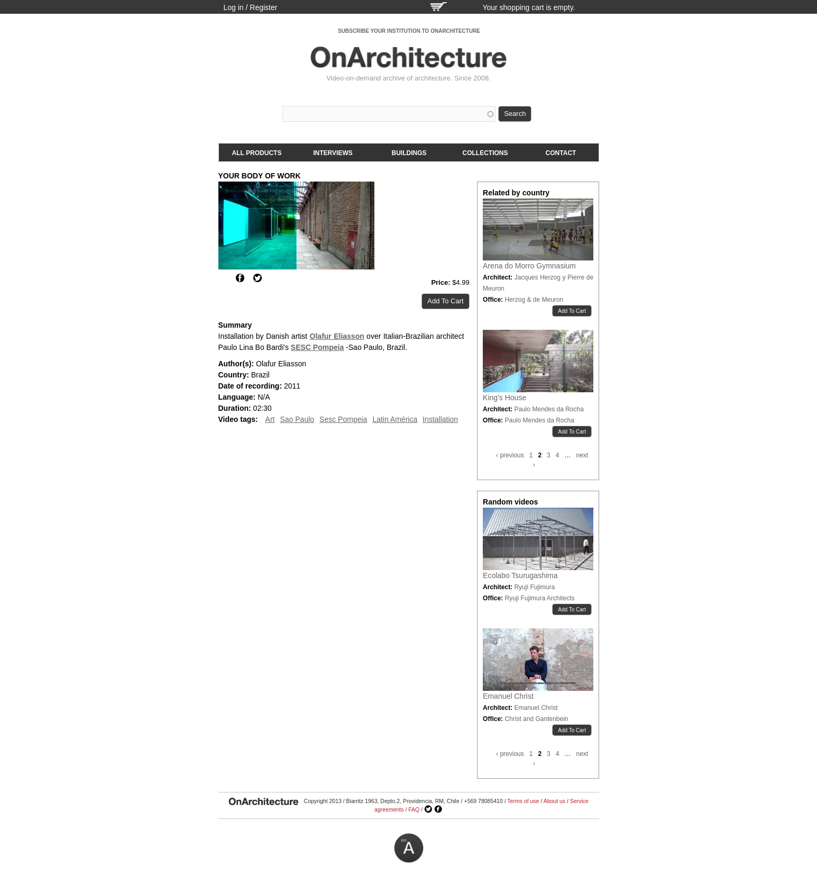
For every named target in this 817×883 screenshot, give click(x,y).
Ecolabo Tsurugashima (520, 575)
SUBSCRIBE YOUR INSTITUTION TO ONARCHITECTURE (409, 31)
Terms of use (523, 801)
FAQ (413, 809)
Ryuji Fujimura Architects (539, 598)
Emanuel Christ (508, 696)
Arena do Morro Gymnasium (529, 266)
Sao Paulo (297, 419)
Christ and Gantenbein (536, 719)
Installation (440, 419)
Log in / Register (251, 7)
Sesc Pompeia (343, 419)
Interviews (332, 153)
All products (257, 153)
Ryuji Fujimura (534, 587)
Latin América (394, 419)
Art (270, 419)
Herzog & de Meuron (533, 299)
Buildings (409, 153)
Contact (561, 153)
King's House (504, 397)
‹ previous (510, 455)
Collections (485, 153)
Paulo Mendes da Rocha (548, 409)
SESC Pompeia (317, 347)
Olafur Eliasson (337, 336)
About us (554, 801)
